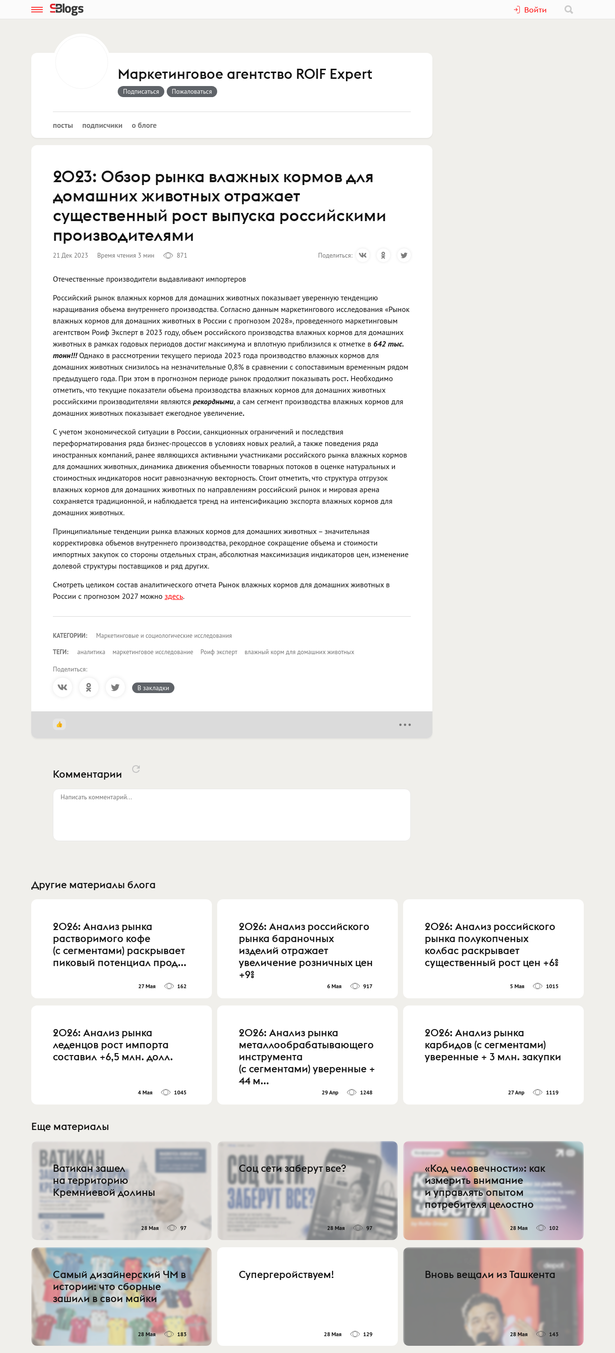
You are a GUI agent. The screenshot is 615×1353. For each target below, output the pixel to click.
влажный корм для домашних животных (299, 652)
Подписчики (102, 125)
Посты (63, 125)
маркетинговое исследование (152, 652)
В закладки (153, 687)
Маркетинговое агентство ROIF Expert (245, 74)
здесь (174, 596)
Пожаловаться (192, 91)
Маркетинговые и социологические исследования (164, 636)
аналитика (91, 652)
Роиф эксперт (218, 652)
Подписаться (141, 91)
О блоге (144, 125)
